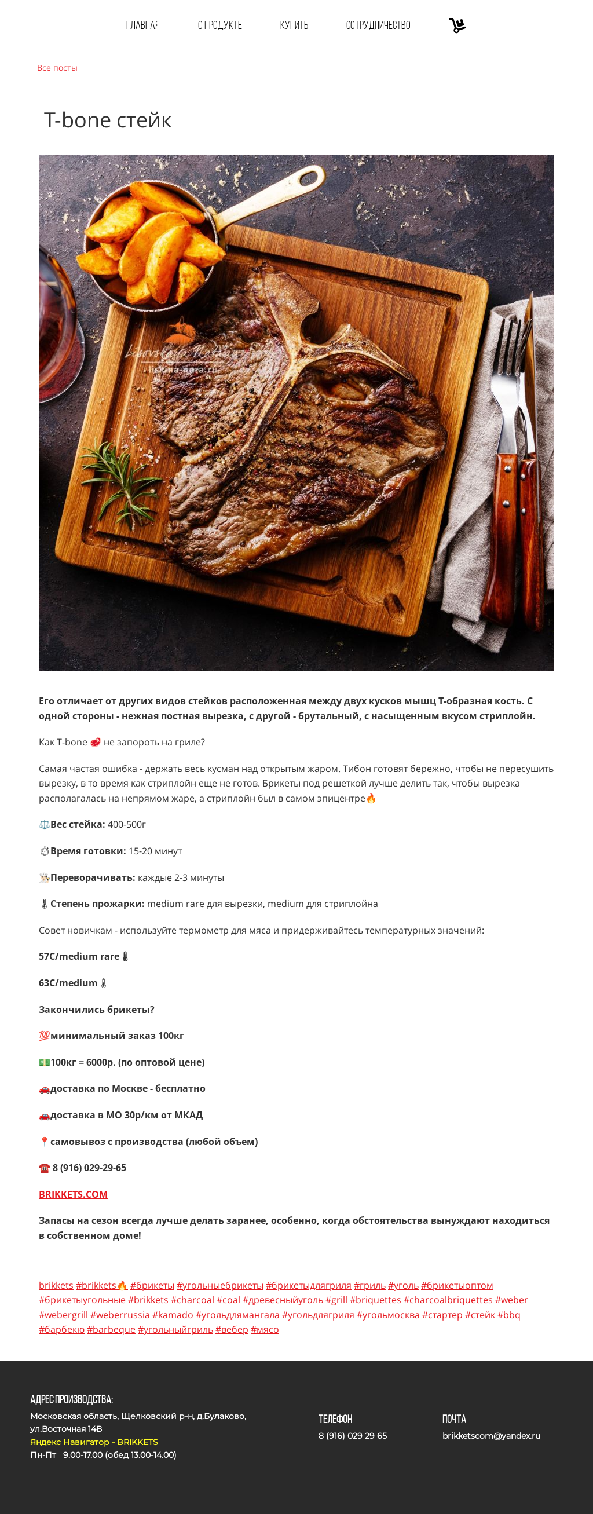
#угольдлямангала (238, 1314)
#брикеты (152, 1285)
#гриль (370, 1285)
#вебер (231, 1329)
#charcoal (192, 1299)
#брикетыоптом (457, 1285)
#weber (511, 1299)
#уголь (403, 1285)
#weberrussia (120, 1314)
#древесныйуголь (283, 1299)
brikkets (56, 1285)
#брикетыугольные (82, 1299)
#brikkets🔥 (102, 1285)
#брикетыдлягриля (309, 1285)
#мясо (265, 1329)
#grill (336, 1299)
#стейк (480, 1314)
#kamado (172, 1314)
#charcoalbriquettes (448, 1299)
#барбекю (62, 1329)
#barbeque (111, 1329)
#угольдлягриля (318, 1314)
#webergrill (63, 1314)
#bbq (509, 1314)
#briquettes (375, 1299)
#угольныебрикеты (220, 1285)
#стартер (442, 1314)
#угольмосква (388, 1314)
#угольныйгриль (175, 1329)
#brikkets (148, 1299)
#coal (228, 1299)
